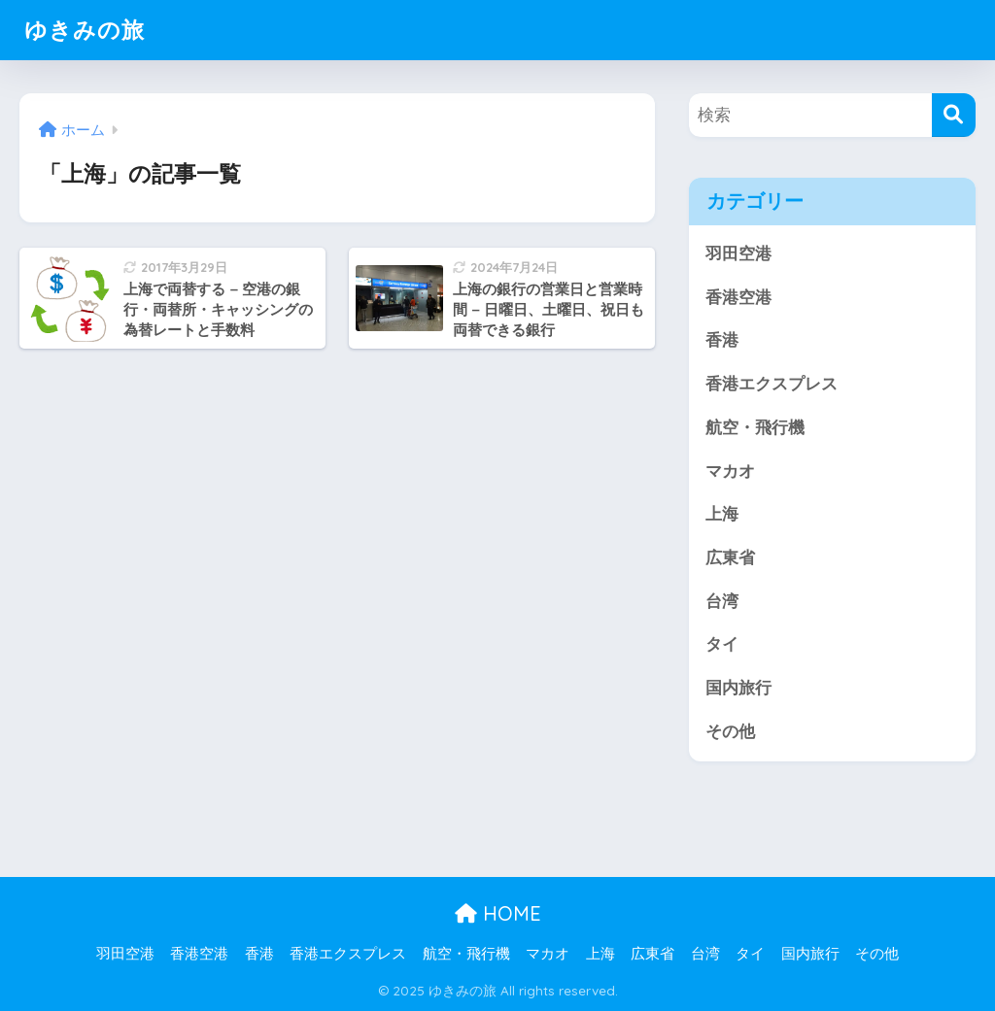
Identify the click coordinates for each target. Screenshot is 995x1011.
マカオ (730, 471)
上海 (721, 514)
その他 (730, 732)
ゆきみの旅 (84, 30)
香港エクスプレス (771, 384)
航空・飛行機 (755, 428)
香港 (721, 340)
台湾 (721, 601)
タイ (721, 644)
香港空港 (738, 297)
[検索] (954, 115)
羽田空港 (738, 254)
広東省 (730, 558)
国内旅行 (738, 688)
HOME (498, 913)
